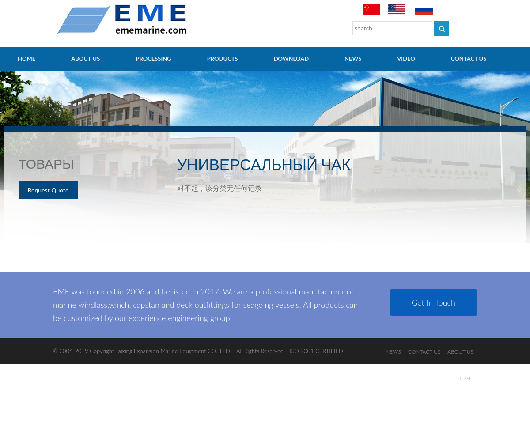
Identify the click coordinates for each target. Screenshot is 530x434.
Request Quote (48, 190)
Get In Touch (433, 302)
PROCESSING (153, 58)
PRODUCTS (222, 58)
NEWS (352, 58)
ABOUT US (85, 58)
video (406, 58)
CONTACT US (469, 58)
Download (291, 58)
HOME (26, 58)
